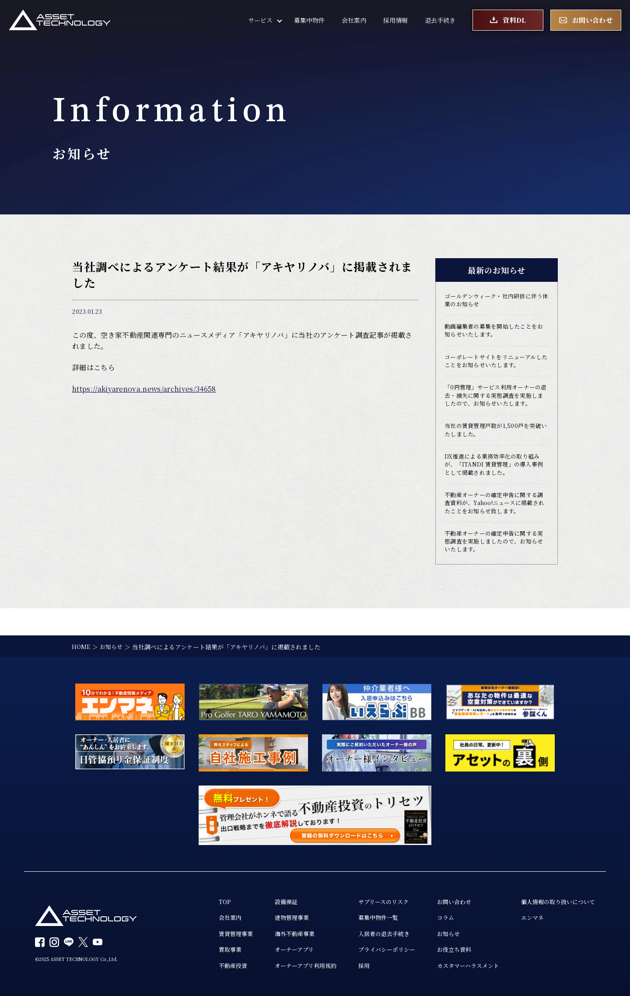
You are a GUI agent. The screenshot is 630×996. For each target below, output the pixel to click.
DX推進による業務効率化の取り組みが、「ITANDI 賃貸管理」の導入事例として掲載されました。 (495, 483)
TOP (202, 898)
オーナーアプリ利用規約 (288, 965)
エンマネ (527, 915)
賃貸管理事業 (214, 932)
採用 (349, 965)
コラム (436, 915)
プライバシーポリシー (374, 948)
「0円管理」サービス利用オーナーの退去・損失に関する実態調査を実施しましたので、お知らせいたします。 (496, 405)
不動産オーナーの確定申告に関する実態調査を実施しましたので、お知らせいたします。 (494, 564)
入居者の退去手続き (371, 932)
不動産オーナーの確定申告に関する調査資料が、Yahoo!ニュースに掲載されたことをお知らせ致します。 (495, 523)
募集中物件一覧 (364, 915)
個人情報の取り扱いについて (555, 898)
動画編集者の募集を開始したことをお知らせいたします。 (494, 333)
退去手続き (440, 22)
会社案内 (354, 22)
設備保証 (267, 898)
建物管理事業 (273, 915)
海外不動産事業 (276, 932)
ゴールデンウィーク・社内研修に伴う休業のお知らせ (494, 301)
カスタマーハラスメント (460, 965)
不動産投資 (211, 965)
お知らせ (439, 932)
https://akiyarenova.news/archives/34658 (144, 389)
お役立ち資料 (445, 948)
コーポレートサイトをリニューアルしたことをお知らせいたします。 (493, 365)
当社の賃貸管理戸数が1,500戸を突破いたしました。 (495, 446)
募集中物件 (309, 22)
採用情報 (395, 22)
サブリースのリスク (370, 898)
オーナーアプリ (276, 948)
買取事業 (208, 948)
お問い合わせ (445, 898)
